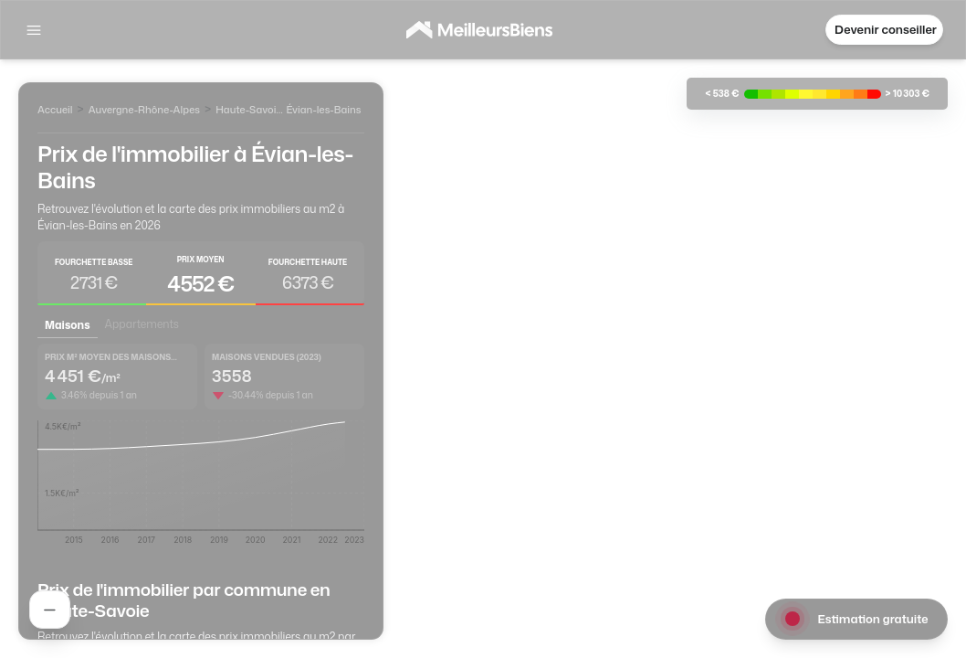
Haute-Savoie (248, 109)
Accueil (54, 109)
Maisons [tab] (67, 325)
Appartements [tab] (142, 324)
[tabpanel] (200, 450)
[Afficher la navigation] (34, 30)
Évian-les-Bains (323, 109)
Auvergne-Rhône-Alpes (144, 109)
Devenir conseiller (886, 29)
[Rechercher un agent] (49, 609)
